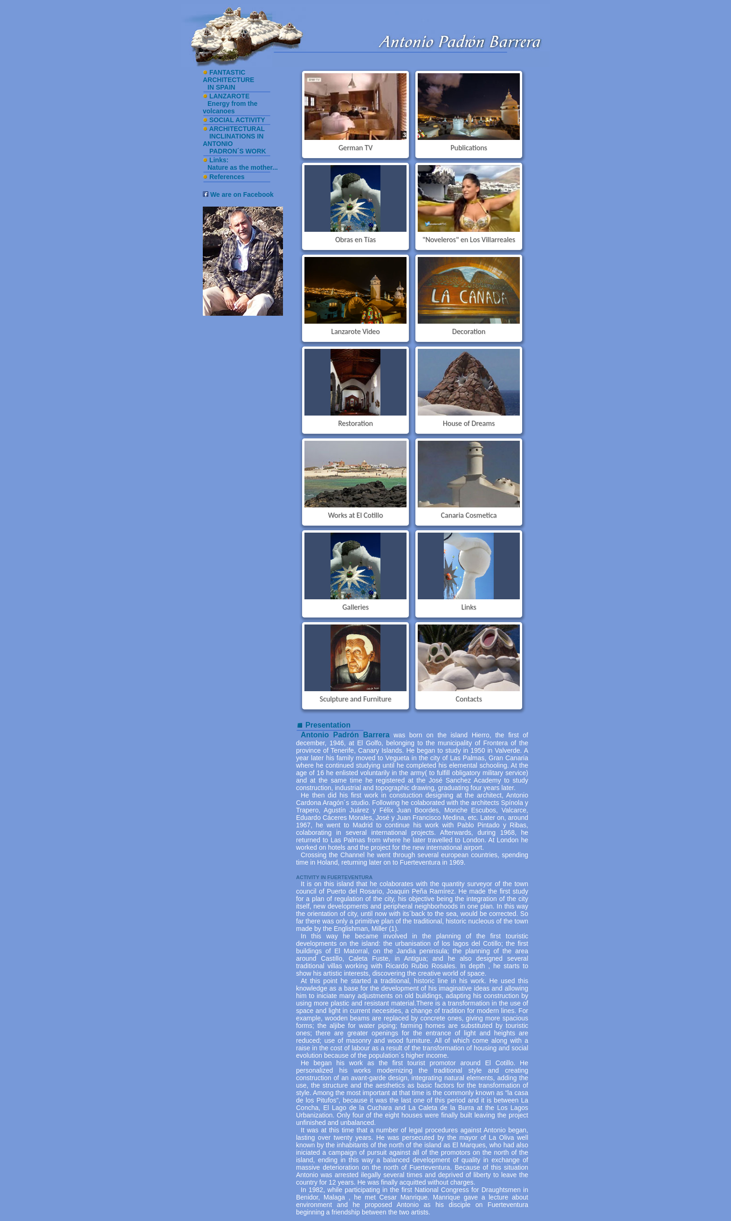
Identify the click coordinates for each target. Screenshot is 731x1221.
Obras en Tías (355, 239)
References (227, 176)
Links (468, 607)
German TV (355, 147)
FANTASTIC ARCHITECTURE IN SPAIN (228, 80)
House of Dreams (469, 423)
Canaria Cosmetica (469, 515)
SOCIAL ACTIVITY (237, 120)
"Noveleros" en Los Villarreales (468, 239)
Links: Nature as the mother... (240, 163)
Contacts (468, 698)
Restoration (355, 423)
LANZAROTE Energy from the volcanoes (230, 103)
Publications (468, 147)
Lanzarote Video (355, 331)
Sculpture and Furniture (356, 698)
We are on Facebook (238, 194)
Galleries (355, 607)
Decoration (468, 331)
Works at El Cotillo (355, 515)
